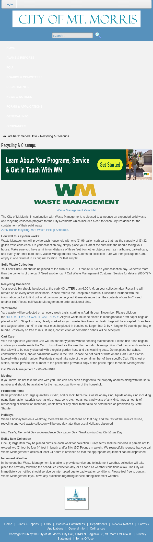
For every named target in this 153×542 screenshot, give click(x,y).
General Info (77, 528)
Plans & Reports (28, 524)
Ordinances (97, 528)
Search (97, 36)
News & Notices (122, 524)
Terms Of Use (85, 538)
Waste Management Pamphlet (76, 210)
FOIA (47, 524)
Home (8, 524)
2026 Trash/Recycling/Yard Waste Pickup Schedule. (35, 230)
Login (9, 4)
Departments (98, 524)
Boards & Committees (70, 524)
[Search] (77, 35)
